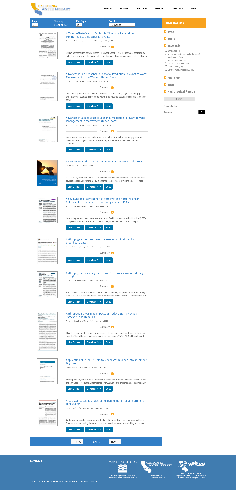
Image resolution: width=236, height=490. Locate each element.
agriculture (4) (172, 51)
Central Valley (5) (174, 66)
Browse (124, 8)
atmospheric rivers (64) (176, 60)
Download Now (94, 62)
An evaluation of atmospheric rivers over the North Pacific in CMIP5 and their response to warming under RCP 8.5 (102, 200)
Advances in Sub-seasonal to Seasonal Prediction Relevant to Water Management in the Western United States (106, 75)
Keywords (173, 45)
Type (170, 31)
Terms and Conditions (88, 481)
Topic (171, 38)
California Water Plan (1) (177, 63)
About (195, 8)
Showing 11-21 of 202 (61, 23)
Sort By (122, 23)
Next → (115, 441)
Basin (171, 84)
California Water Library (51, 9)
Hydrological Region (181, 91)
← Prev (77, 441)
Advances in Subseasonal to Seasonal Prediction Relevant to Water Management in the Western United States (106, 119)
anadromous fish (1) (175, 57)
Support (160, 8)
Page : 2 (96, 441)
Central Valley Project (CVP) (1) (179, 70)
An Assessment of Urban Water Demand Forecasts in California (104, 161)
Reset (179, 99)
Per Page (81, 23)
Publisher (173, 77)
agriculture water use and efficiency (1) (183, 54)
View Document (75, 62)
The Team (178, 8)
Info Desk (142, 8)
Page (35, 23)
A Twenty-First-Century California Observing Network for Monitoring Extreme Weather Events (100, 35)
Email (108, 62)
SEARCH (108, 8)
